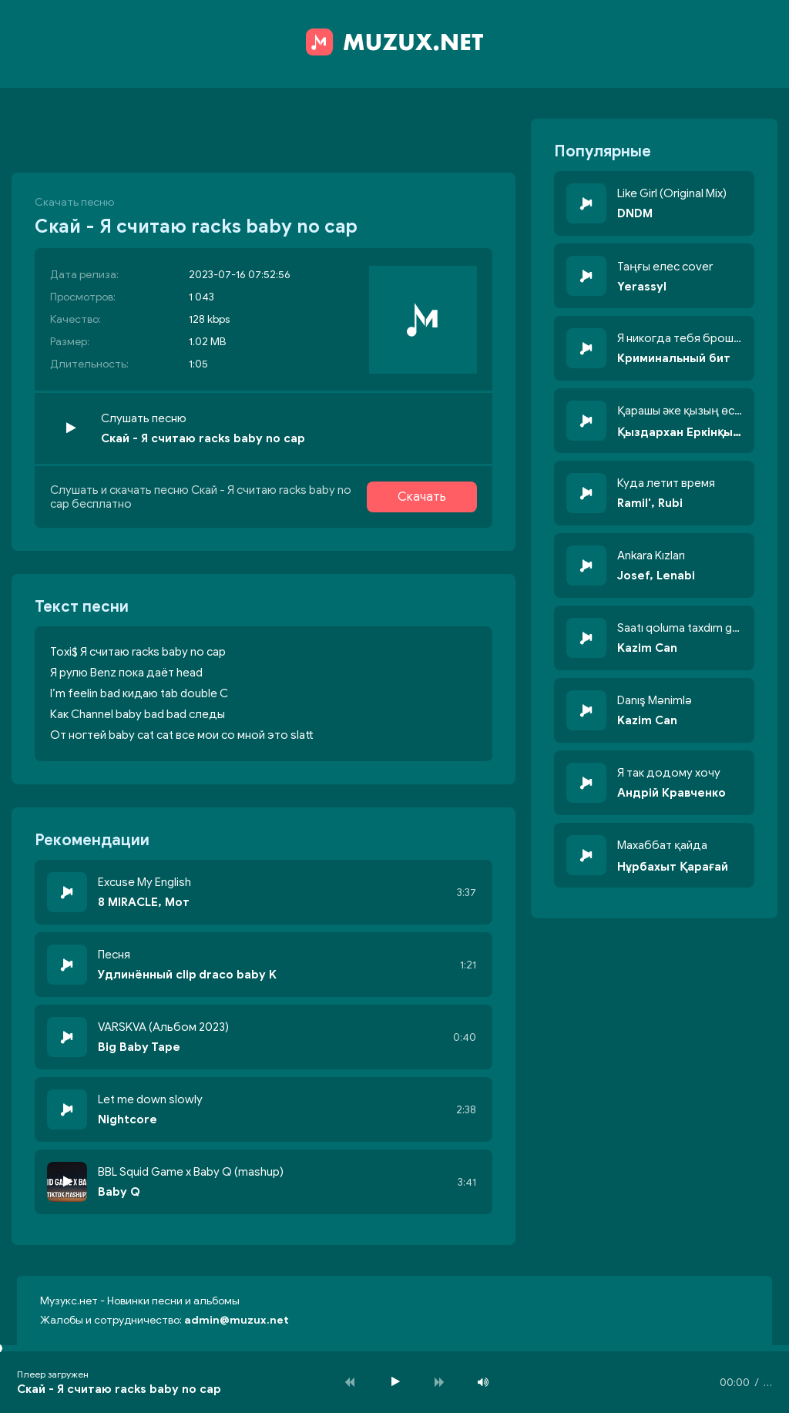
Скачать (422, 497)
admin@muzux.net (236, 1320)
